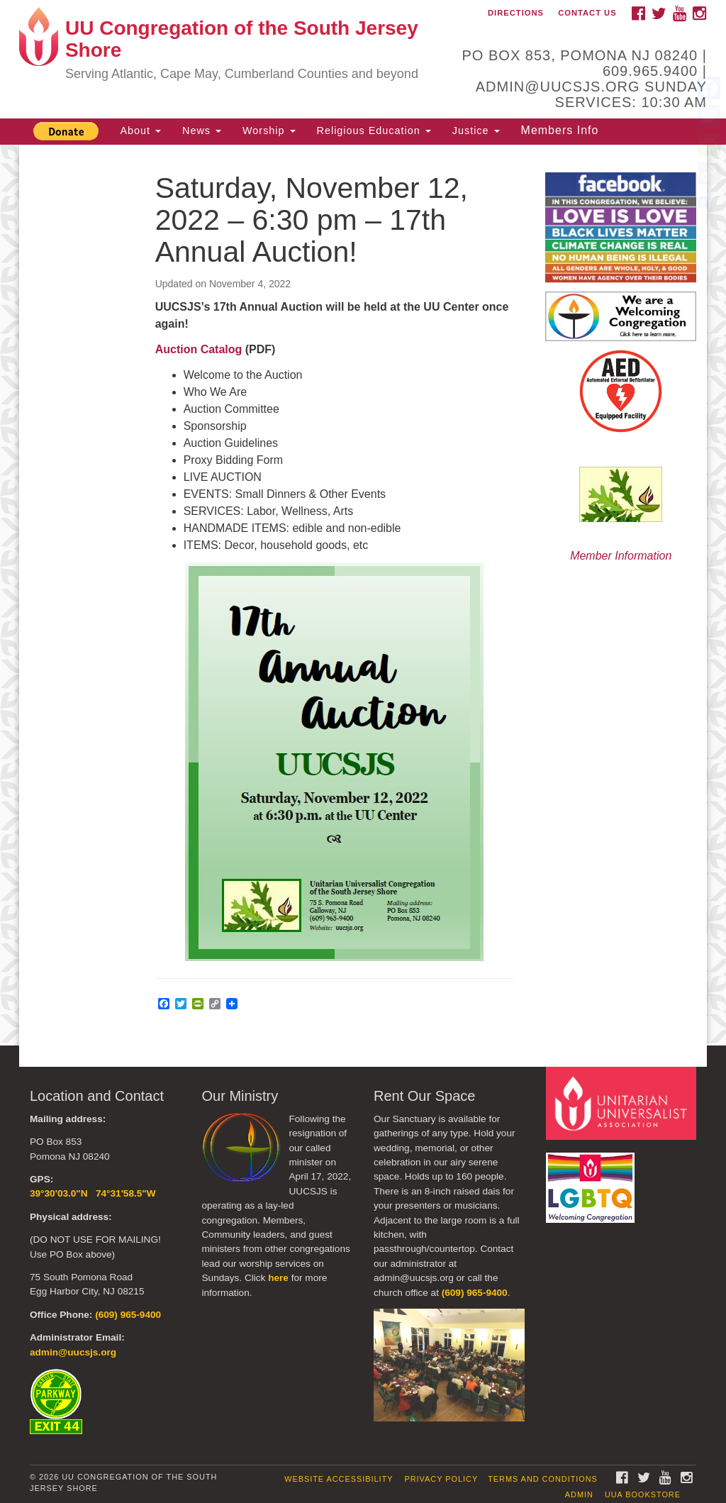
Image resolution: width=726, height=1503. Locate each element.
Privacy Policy (441, 1479)
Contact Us (587, 13)
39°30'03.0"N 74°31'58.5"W (93, 1193)
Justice (476, 130)
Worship (269, 130)
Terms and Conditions (543, 1479)
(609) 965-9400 (128, 1314)
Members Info (560, 130)
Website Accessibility (338, 1479)
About (140, 130)
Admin (579, 1494)
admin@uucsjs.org (73, 1352)
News (201, 130)
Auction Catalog (198, 349)
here (278, 1277)
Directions (516, 13)
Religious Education (374, 130)
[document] (363, 595)
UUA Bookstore (643, 1494)
